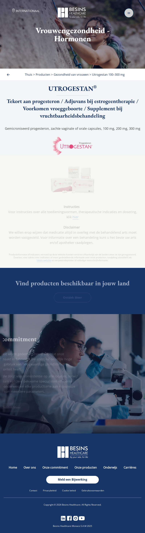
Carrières (130, 467)
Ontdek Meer (72, 298)
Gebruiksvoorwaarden (93, 490)
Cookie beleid (69, 490)
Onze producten (86, 467)
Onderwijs (110, 467)
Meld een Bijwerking (72, 479)
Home (13, 467)
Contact (33, 490)
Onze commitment (55, 467)
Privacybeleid (49, 490)
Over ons (30, 467)
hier (75, 217)
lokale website (44, 260)
